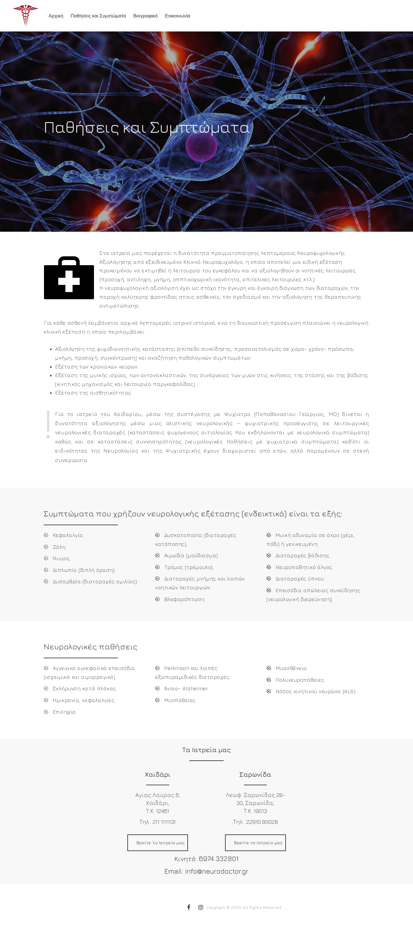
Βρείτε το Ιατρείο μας (161, 842)
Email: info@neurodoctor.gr (206, 871)
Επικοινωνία (178, 16)
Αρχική (56, 16)
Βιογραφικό (145, 16)
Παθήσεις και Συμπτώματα (98, 16)
